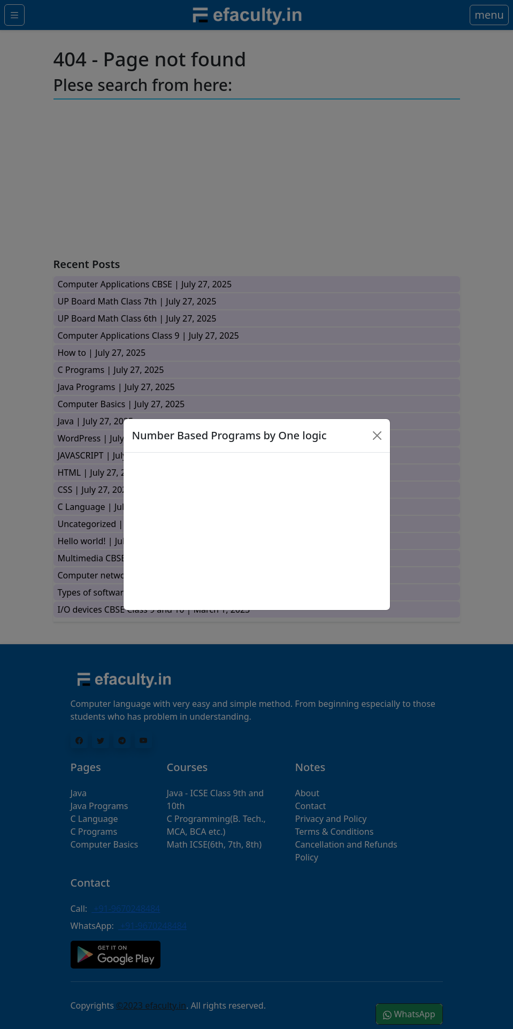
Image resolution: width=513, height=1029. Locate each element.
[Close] (377, 435)
